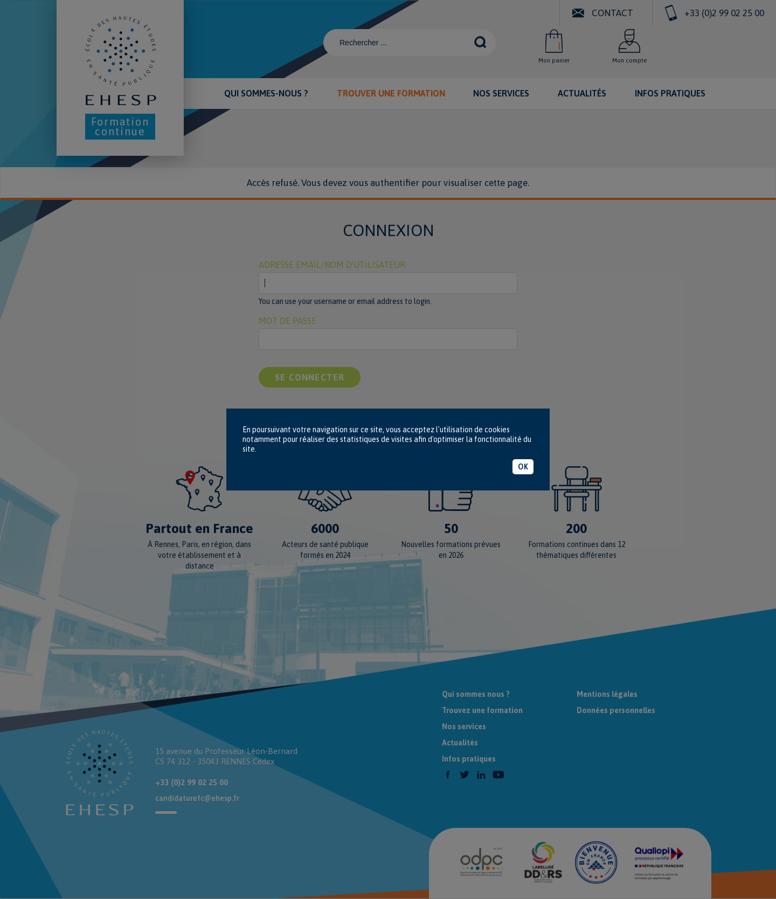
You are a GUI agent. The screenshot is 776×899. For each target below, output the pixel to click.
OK (523, 466)
